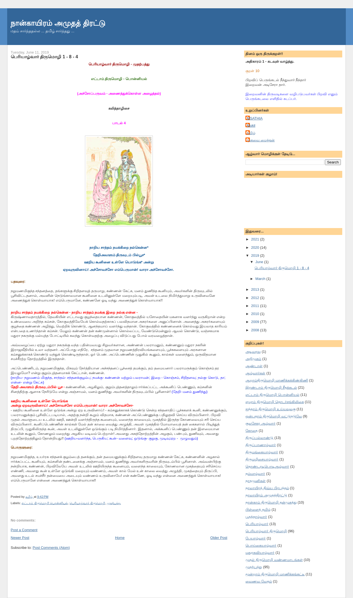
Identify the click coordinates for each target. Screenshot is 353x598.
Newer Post (20, 538)
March (260, 279)
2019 (255, 255)
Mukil (251, 125)
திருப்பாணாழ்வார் (260, 445)
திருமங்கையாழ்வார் (261, 452)
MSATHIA (255, 118)
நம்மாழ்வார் (255, 474)
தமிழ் (251, 133)
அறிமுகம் (253, 359)
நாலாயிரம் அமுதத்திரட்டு (266, 495)
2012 (255, 298)
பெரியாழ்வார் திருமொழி (87, 503)
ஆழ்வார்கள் (255, 373)
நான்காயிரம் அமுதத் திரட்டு (57, 23)
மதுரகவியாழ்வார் (259, 553)
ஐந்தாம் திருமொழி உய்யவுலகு (270, 409)
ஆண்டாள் (254, 366)
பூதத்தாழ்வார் (256, 517)
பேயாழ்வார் (255, 538)
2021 (255, 239)
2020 (255, 247)
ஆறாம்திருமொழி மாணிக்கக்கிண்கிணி (276, 380)
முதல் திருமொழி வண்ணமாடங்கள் (274, 560)
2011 (255, 306)
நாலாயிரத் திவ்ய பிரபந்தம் (267, 488)
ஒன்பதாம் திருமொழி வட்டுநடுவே (273, 416)
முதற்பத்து (114, 503)
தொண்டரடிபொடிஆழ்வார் (267, 466)
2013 (255, 289)
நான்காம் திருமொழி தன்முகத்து (270, 502)
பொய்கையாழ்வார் (260, 545)
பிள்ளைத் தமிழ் (258, 509)
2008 (255, 330)
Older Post (218, 538)
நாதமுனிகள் (255, 481)
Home (120, 538)
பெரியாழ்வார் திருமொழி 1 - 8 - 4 (282, 268)
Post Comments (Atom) (51, 548)
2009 (255, 322)
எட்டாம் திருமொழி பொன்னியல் (45, 503)
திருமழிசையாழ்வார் (261, 459)
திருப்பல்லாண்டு (259, 438)
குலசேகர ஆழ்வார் (260, 423)
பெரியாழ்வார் (256, 524)
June (259, 262)
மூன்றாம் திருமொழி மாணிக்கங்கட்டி (274, 574)
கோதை (251, 430)
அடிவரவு (253, 352)
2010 (255, 314)
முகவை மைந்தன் (261, 140)
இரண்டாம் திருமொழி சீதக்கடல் (271, 387)
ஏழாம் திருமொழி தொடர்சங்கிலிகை (274, 402)
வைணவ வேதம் (258, 581)
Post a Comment (24, 530)
